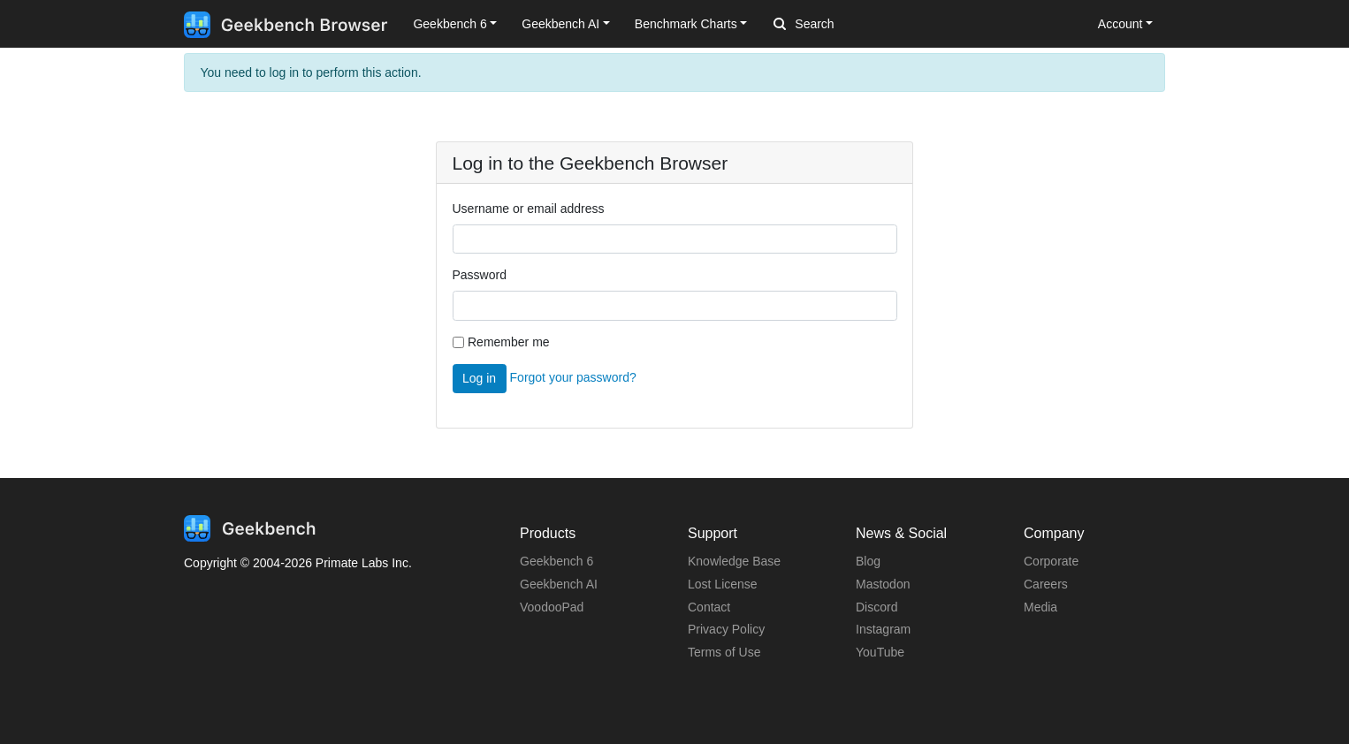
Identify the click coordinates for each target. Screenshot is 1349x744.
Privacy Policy (726, 629)
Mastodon (883, 584)
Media (1040, 607)
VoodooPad (551, 607)
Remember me (509, 342)
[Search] (866, 25)
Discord (876, 607)
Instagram (883, 629)
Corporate (1051, 561)
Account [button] (1120, 24)
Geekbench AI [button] (560, 24)
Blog (868, 561)
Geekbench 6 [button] (449, 24)
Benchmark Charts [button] (686, 24)
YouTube (880, 652)
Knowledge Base (734, 561)
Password (480, 275)
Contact (709, 607)
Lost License (723, 584)
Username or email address (529, 208)
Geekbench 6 (556, 561)
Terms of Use (724, 652)
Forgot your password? (573, 377)
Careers (1046, 584)
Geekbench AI (559, 584)
